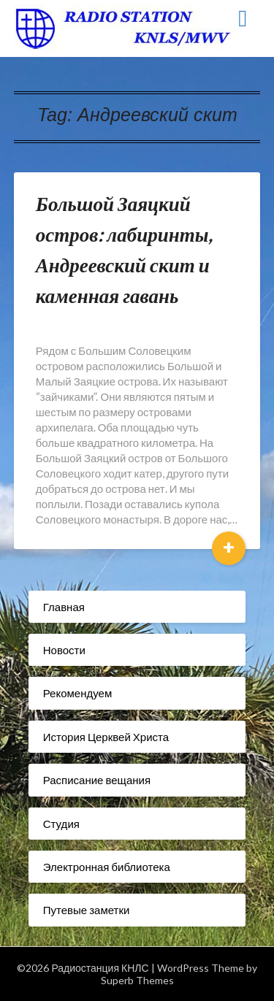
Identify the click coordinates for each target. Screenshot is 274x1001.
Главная (64, 606)
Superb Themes (137, 980)
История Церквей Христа (106, 736)
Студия (61, 823)
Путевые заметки (86, 909)
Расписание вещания (97, 779)
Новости (64, 649)
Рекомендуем (77, 692)
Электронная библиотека (106, 866)
